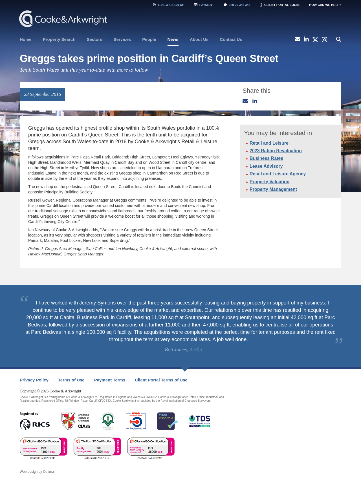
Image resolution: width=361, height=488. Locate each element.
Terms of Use (71, 379)
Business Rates (266, 158)
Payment (204, 4)
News (173, 39)
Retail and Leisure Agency (278, 173)
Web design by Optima (37, 472)
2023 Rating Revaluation (276, 150)
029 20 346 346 (237, 4)
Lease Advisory (266, 166)
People (149, 39)
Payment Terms (110, 379)
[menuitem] (26, 39)
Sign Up (168, 4)
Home (26, 39)
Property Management (273, 189)
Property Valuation (269, 181)
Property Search (59, 39)
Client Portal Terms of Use (161, 379)
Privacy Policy (34, 379)
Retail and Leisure (269, 143)
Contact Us (231, 39)
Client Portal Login (280, 4)
